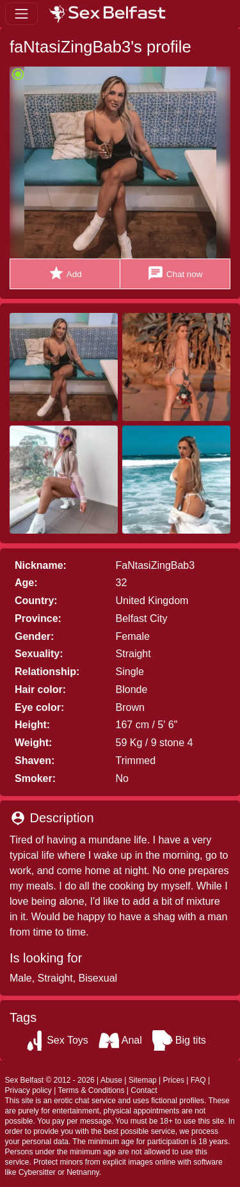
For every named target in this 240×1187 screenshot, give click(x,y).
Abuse (111, 1080)
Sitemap (143, 1080)
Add (65, 273)
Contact (144, 1090)
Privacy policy (28, 1090)
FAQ (198, 1080)
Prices (173, 1080)
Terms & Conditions (91, 1090)
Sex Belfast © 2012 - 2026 (50, 1080)
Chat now (174, 273)
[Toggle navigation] (21, 14)
